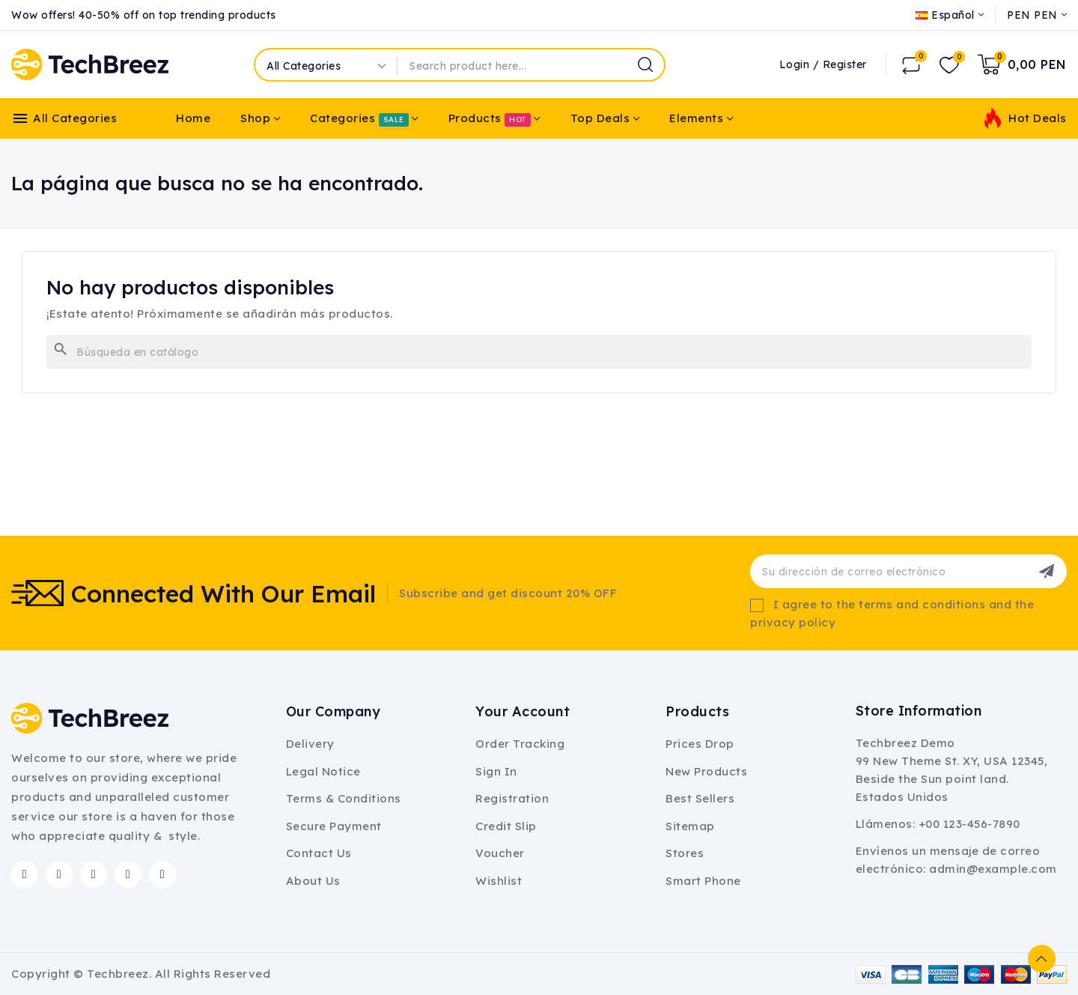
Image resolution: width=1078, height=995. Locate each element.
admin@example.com (993, 869)
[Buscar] (539, 352)
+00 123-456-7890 (969, 824)
